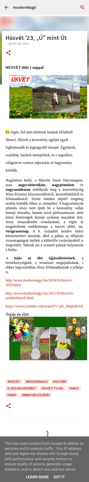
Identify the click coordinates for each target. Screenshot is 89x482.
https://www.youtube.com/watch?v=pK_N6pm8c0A (44, 306)
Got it (59, 477)
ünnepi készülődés (36, 395)
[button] (8, 53)
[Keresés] (82, 7)
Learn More (37, 477)
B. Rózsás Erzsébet (21, 388)
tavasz (74, 388)
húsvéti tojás (52, 388)
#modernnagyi (37, 381)
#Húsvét (13, 381)
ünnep (11, 395)
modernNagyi (24, 7)
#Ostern (59, 381)
